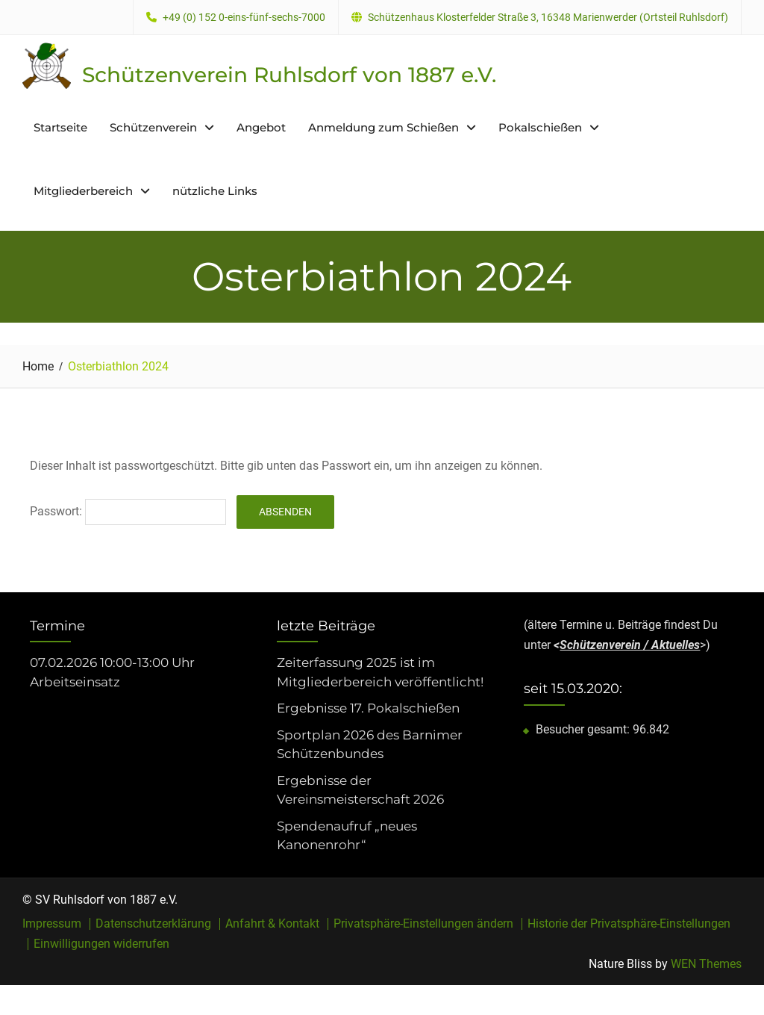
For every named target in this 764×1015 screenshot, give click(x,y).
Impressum (51, 924)
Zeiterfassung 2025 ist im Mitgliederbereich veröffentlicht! (380, 672)
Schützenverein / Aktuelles (630, 645)
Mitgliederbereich (83, 191)
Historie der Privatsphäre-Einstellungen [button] (628, 924)
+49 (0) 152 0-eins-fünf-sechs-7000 (244, 17)
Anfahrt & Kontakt (272, 924)
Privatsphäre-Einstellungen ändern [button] (423, 924)
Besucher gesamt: (584, 729)
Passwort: (128, 511)
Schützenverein (153, 127)
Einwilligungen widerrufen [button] (101, 944)
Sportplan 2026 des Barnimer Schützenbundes (370, 744)
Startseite (60, 127)
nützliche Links (214, 191)
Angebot (261, 127)
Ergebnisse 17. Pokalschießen (368, 708)
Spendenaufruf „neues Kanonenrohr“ (347, 836)
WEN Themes (706, 964)
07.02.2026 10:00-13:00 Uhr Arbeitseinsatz (112, 672)
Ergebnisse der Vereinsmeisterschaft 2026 (360, 790)
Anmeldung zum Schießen (383, 127)
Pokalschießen (540, 127)
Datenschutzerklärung (153, 924)
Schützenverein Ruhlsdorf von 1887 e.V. (289, 74)
